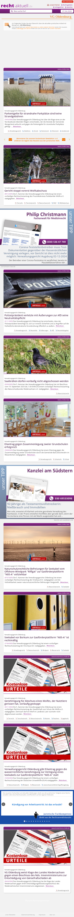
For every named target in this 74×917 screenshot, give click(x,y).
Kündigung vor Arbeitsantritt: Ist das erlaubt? (37, 804)
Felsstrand (55, 131)
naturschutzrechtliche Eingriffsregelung (56, 785)
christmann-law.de (8, 266)
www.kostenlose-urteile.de (61, 657)
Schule (67, 459)
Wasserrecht (56, 650)
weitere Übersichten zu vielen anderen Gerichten (40, 27)
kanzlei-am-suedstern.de (63, 520)
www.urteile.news (64, 69)
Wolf (54, 203)
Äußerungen (44, 330)
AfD (53, 330)
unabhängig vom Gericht (23, 28)
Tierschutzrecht (31, 203)
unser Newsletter (10, 915)
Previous (5, 804)
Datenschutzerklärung (28, 915)
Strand (36, 131)
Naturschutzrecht (44, 203)
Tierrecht (20, 203)
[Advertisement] (37, 49)
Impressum (42, 915)
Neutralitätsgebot (63, 330)
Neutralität (33, 330)
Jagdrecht (65, 718)
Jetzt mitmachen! (68, 1)
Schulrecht (58, 459)
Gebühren (27, 131)
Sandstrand (65, 131)
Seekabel (66, 587)
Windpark (46, 650)
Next (69, 804)
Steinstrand (45, 131)
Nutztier (47, 718)
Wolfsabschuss (64, 203)
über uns (52, 915)
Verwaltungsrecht (15, 131)
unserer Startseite (55, 28)
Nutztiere (56, 718)
